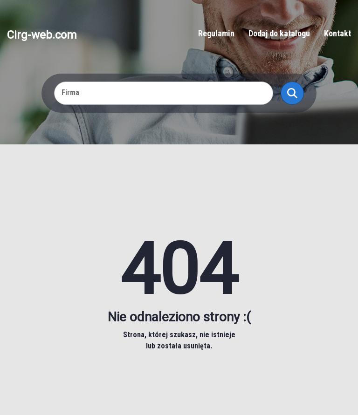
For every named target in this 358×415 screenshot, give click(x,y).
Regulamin (216, 33)
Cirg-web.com (42, 34)
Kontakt (337, 33)
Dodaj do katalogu (279, 33)
